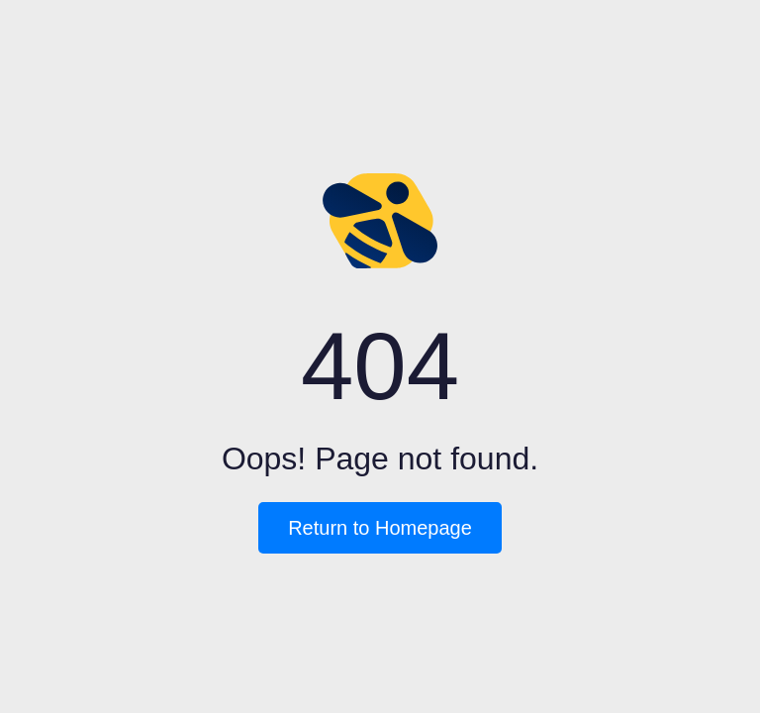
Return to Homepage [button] (380, 528)
